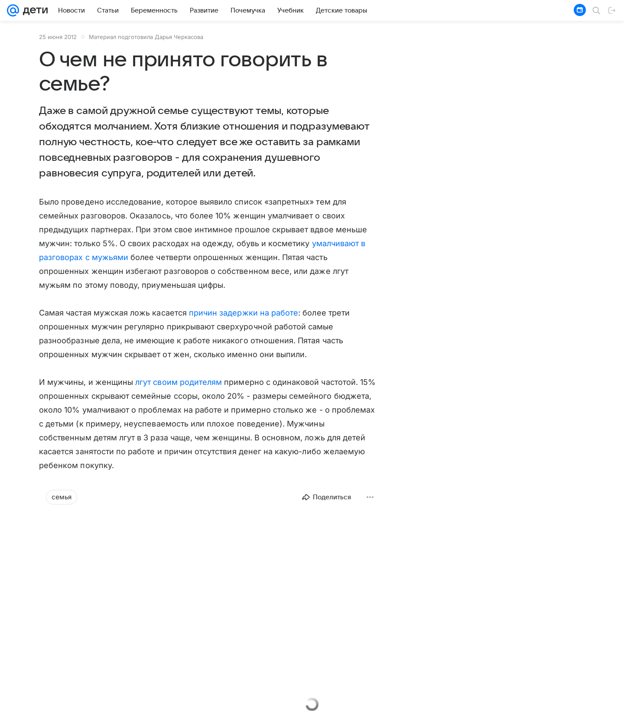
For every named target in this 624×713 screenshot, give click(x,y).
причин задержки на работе (243, 312)
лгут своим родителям (178, 382)
